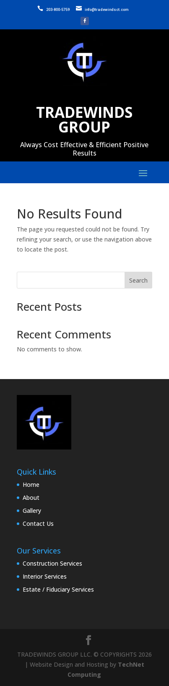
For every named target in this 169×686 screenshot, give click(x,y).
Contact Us (38, 523)
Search (138, 280)
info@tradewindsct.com (106, 10)
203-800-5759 (58, 10)
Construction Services (52, 563)
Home (31, 485)
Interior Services (45, 576)
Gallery (32, 510)
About (31, 498)
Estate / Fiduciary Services (58, 589)
